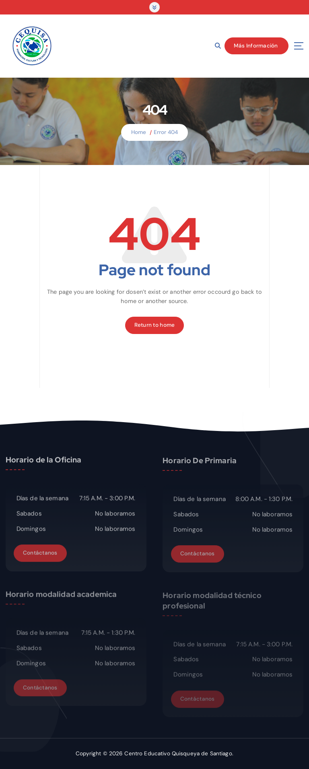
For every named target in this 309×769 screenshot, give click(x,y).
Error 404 (166, 132)
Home (138, 132)
